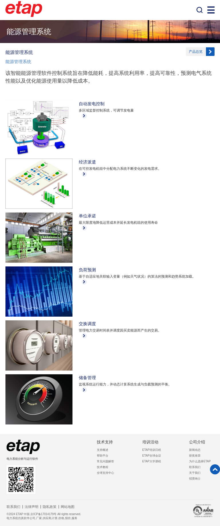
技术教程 (102, 467)
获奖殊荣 (195, 455)
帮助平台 (102, 455)
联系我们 (195, 467)
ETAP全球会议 (151, 455)
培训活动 (150, 442)
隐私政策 (49, 507)
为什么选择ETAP (200, 461)
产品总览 (196, 52)
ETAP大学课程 (151, 461)
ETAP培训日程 (151, 449)
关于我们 (195, 472)
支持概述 (102, 449)
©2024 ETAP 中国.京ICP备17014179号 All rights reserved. (44, 514)
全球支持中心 (105, 472)
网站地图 (67, 507)
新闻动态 (195, 449)
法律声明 (31, 507)
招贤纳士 (195, 478)
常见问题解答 (105, 461)
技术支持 (105, 442)
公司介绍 (197, 442)
